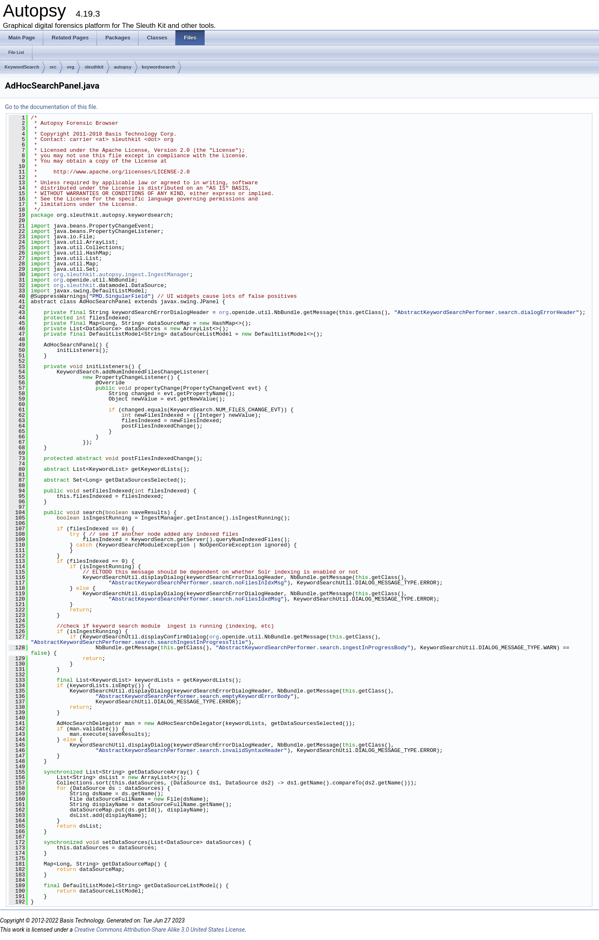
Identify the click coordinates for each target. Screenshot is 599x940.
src (53, 66)
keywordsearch (158, 66)
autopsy (122, 66)
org (70, 66)
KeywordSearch (22, 66)
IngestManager (169, 274)
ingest (134, 274)
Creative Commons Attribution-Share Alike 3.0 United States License (159, 929)
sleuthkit (93, 66)
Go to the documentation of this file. (51, 107)
